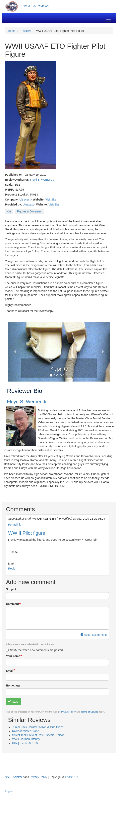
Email (9, 670)
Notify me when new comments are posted (34, 650)
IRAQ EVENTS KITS (25, 743)
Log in (9, 791)
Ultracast (24, 199)
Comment (12, 604)
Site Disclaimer (14, 777)
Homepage (13, 685)
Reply (11, 568)
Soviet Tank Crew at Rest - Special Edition (38, 735)
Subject (11, 589)
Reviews (26, 30)
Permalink (14, 524)
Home (11, 30)
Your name (13, 656)
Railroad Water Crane (25, 731)
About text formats (94, 634)
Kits (9, 211)
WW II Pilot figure (26, 533)
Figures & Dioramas (29, 211)
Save (13, 701)
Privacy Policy (68, 711)
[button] (15, 352)
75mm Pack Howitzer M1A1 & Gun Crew (37, 727)
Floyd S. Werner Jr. (42, 179)
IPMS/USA (71, 777)
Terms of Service (89, 711)
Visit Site (50, 199)
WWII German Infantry (26, 739)
